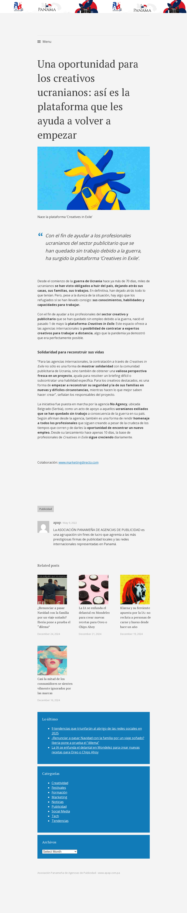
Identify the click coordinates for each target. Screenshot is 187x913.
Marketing (59, 794)
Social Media (61, 808)
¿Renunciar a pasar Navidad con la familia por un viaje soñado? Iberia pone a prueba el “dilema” (53, 614)
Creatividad (60, 780)
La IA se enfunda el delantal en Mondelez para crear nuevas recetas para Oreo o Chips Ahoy (94, 614)
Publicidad (45, 506)
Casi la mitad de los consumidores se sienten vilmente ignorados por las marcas (55, 683)
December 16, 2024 (48, 697)
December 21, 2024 (90, 631)
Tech (55, 813)
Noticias (58, 799)
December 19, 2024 (131, 631)
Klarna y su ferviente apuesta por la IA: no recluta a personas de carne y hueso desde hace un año (135, 614)
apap (57, 519)
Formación (59, 789)
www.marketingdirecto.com (79, 459)
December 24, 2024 (48, 631)
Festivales (59, 785)
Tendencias (60, 818)
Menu (47, 41)
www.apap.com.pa (109, 870)
